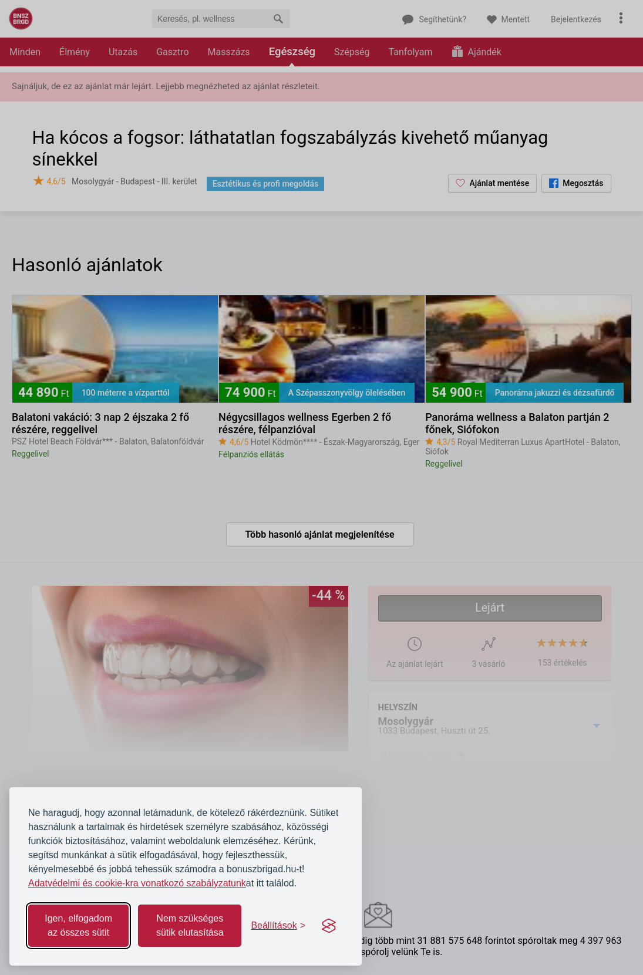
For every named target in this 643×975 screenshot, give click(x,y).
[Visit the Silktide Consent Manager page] (329, 926)
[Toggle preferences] (278, 926)
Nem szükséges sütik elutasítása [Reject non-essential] (190, 925)
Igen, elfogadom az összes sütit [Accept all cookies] (78, 925)
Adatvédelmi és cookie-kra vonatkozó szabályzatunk (137, 883)
